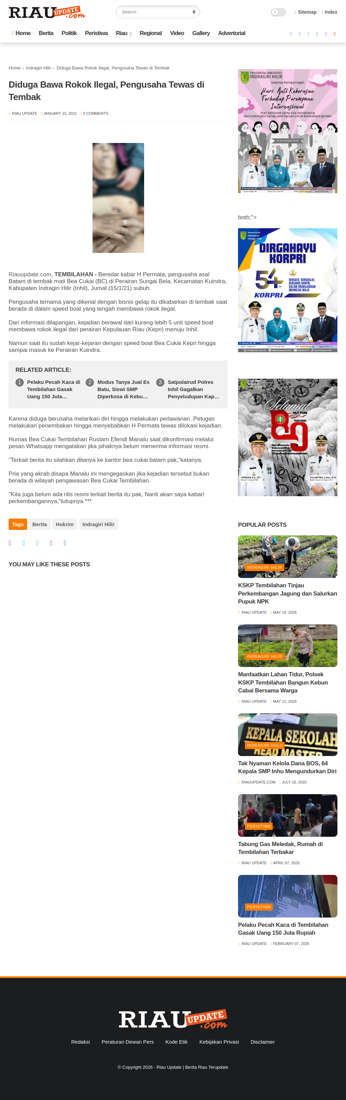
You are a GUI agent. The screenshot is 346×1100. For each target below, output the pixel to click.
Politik (69, 33)
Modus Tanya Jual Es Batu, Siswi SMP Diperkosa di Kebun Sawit (123, 389)
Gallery (201, 33)
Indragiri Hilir (38, 67)
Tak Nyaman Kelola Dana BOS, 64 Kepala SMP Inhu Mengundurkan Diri (287, 767)
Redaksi (80, 1042)
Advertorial (231, 33)
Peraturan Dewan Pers (127, 1042)
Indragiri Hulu (265, 745)
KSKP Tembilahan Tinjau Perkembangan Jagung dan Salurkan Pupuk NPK (287, 593)
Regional (151, 33)
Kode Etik (176, 1042)
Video (177, 33)
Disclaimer (263, 1042)
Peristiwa (96, 33)
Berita (46, 33)
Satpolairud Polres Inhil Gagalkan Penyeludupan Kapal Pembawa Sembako (193, 389)
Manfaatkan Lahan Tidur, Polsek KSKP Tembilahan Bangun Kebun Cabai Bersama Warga (283, 682)
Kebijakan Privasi (219, 1042)
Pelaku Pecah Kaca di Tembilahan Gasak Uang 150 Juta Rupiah (53, 389)
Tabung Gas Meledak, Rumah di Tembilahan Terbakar (280, 848)
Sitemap (306, 12)
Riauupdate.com (30, 274)
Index (329, 12)
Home (21, 33)
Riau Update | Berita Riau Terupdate (192, 1067)
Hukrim (65, 524)
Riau (121, 33)
